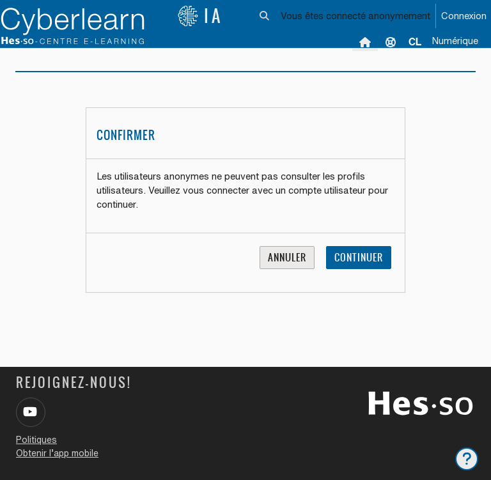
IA (200, 16)
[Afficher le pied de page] (466, 458)
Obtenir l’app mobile (57, 453)
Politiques (36, 439)
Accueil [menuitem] (365, 41)
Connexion (464, 15)
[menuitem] (414, 41)
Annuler (287, 257)
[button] (265, 16)
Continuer (358, 257)
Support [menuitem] (390, 41)
